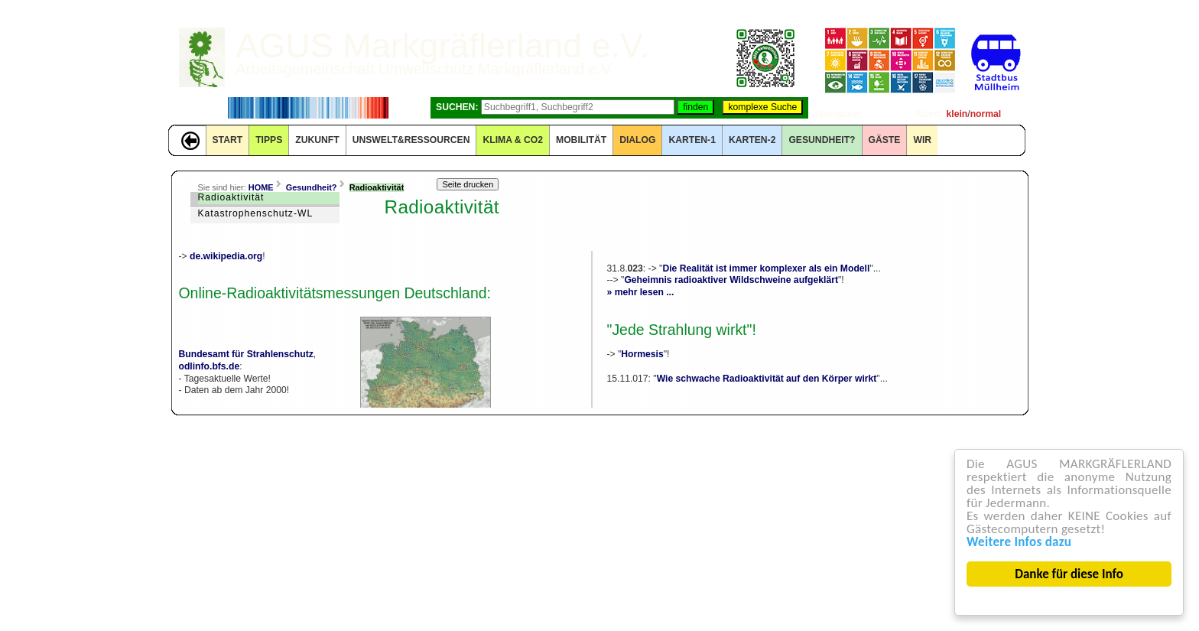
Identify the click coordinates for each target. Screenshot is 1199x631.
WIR (922, 140)
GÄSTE (885, 140)
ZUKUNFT (317, 140)
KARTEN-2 (752, 140)
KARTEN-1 (691, 140)
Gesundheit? (821, 140)
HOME (261, 187)
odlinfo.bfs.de (209, 366)
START (228, 140)
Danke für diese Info (1069, 574)
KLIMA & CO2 (513, 140)
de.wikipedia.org (226, 256)
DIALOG (637, 140)
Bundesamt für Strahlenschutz (246, 354)
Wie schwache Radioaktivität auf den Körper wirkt (767, 378)
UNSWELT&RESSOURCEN (411, 140)
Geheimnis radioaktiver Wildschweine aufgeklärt (731, 280)
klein (957, 114)
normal (986, 114)
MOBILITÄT (581, 140)
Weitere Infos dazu (1019, 542)
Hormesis (642, 354)
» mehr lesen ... (640, 292)
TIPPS (268, 140)
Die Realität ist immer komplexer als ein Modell (765, 268)
